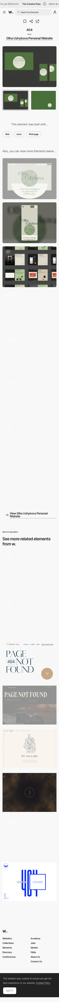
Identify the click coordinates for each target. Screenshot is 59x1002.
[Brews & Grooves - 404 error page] (29, 705)
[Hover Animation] (29, 398)
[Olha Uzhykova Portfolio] (29, 486)
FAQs (33, 952)
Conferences (9, 956)
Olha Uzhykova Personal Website (29, 38)
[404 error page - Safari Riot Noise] (29, 881)
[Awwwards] (10, 12)
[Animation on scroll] (29, 442)
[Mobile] (29, 222)
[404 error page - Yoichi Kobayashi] (29, 792)
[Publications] (29, 354)
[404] (29, 573)
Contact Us (36, 961)
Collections (8, 943)
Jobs (33, 943)
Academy (35, 938)
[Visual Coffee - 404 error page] (29, 748)
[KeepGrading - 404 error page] (29, 617)
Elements (7, 947)
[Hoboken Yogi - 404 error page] (29, 661)
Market (34, 947)
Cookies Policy (43, 983)
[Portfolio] (29, 266)
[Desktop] (29, 178)
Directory (7, 952)
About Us (35, 956)
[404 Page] (29, 837)
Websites (7, 938)
